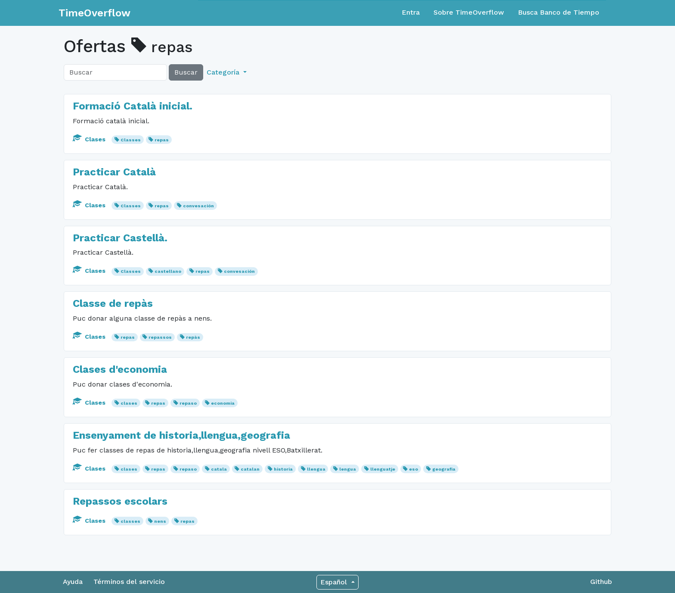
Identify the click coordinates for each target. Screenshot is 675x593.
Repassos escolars (120, 501)
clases (129, 403)
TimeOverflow (94, 13)
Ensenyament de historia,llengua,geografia (181, 435)
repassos (160, 337)
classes (130, 521)
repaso (188, 403)
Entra (411, 12)
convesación (198, 206)
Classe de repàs (113, 303)
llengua (316, 469)
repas (162, 140)
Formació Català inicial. (132, 106)
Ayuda (73, 581)
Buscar (186, 72)
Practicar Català (114, 172)
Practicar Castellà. (120, 238)
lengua (347, 469)
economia (223, 403)
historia (283, 469)
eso (413, 469)
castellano (168, 271)
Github (601, 581)
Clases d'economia (120, 369)
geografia (443, 469)
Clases (90, 139)
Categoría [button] (224, 72)
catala (219, 469)
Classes (131, 140)
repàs (193, 337)
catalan (250, 469)
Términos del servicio (129, 581)
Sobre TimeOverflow (468, 12)
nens (160, 521)
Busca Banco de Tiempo (558, 12)
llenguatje (382, 469)
